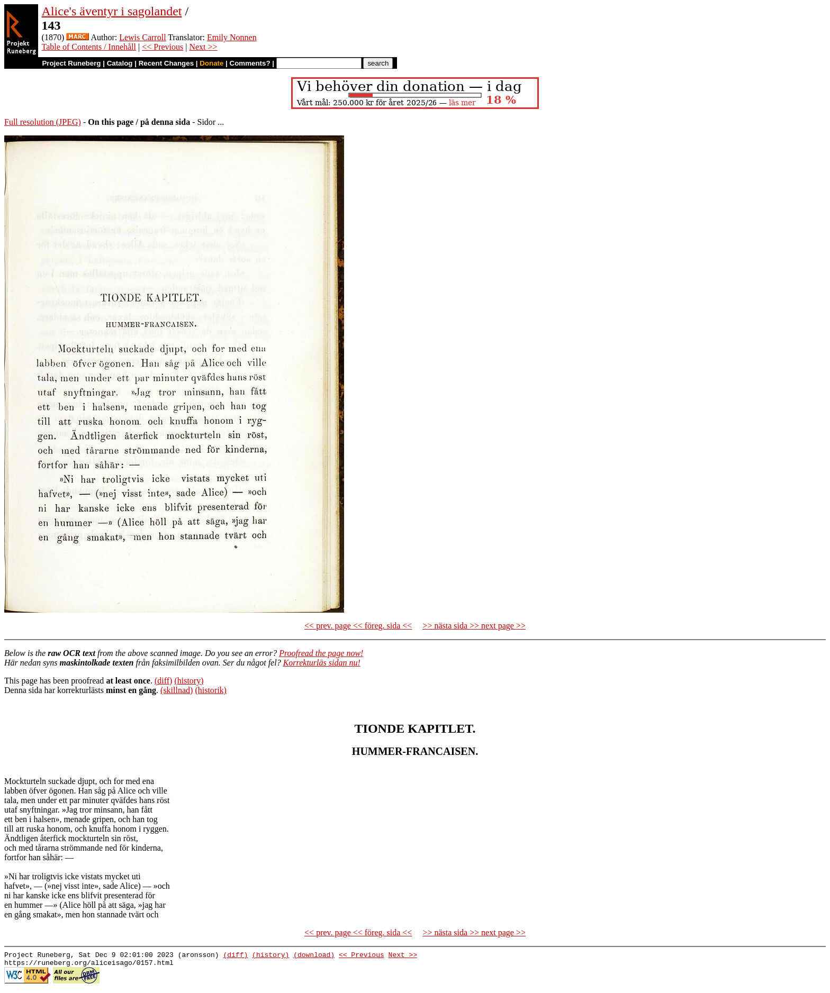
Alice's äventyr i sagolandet (112, 11)
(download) (314, 956)
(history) (188, 680)
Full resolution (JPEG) (42, 121)
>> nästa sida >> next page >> (474, 625)
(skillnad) (176, 690)
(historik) (211, 690)
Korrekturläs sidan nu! (321, 662)
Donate (211, 63)
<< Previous (162, 46)
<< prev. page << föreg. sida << (358, 625)
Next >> (203, 46)
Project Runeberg (71, 63)
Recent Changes (166, 63)
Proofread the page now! (321, 653)
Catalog (120, 63)
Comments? (250, 63)
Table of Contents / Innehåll (89, 46)
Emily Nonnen (232, 37)
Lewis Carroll (142, 37)
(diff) (163, 680)
